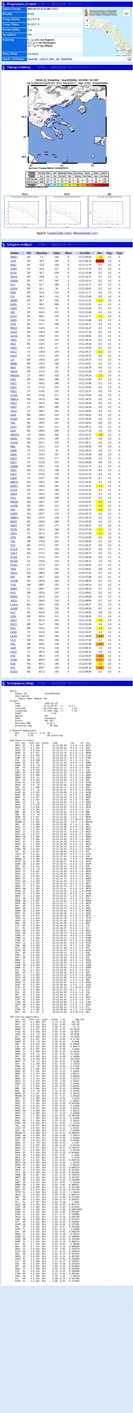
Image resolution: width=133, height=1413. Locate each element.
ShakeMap (66, 58)
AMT (13, 648)
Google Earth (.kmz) (59, 233)
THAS (13, 276)
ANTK (14, 505)
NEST (13, 525)
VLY (12, 545)
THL (12, 422)
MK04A (14, 375)
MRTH (14, 482)
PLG (12, 284)
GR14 (13, 620)
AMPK (14, 466)
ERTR (13, 438)
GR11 (13, 383)
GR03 (13, 320)
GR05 (13, 347)
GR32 (13, 651)
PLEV (13, 624)
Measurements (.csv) (85, 233)
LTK (12, 541)
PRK (12, 446)
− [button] (87, 26)
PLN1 (13, 272)
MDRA (14, 517)
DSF (12, 509)
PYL (12, 667)
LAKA (14, 604)
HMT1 (14, 257)
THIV (13, 470)
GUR (13, 616)
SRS (12, 312)
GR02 (13, 304)
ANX (13, 537)
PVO (13, 592)
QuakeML (32, 58)
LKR (13, 430)
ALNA (14, 336)
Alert (51, 58)
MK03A (14, 434)
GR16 (13, 411)
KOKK (14, 280)
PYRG (13, 565)
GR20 (13, 478)
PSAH (13, 418)
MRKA (14, 399)
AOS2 (13, 332)
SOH (13, 292)
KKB (13, 415)
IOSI (12, 663)
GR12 (13, 351)
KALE (13, 549)
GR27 (13, 474)
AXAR (14, 442)
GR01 (13, 339)
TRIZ (13, 569)
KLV (12, 612)
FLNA (13, 490)
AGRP (13, 608)
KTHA (14, 671)
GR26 (13, 454)
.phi (58, 58)
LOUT (13, 553)
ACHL (14, 395)
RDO (13, 367)
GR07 (13, 407)
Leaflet (117, 55)
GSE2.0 (44, 58)
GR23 (13, 403)
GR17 (13, 462)
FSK (12, 644)
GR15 (13, 533)
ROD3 (13, 596)
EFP (12, 576)
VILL (13, 497)
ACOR (14, 580)
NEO (13, 343)
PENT (13, 521)
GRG (13, 379)
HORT (13, 300)
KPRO (13, 486)
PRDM (14, 501)
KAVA (13, 288)
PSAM (14, 561)
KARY (14, 513)
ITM (12, 655)
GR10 (13, 458)
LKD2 (13, 636)
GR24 (13, 494)
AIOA (13, 600)
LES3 (13, 426)
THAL (13, 572)
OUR (13, 260)
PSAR (13, 557)
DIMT (13, 588)
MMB (13, 363)
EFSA (13, 316)
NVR (13, 324)
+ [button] (87, 20)
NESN (13, 371)
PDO (13, 628)
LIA (12, 296)
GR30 (13, 632)
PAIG (13, 264)
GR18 (13, 355)
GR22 (13, 391)
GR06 (13, 450)
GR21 (13, 387)
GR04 (13, 308)
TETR (13, 529)
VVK (13, 584)
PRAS (13, 328)
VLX (13, 640)
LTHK (13, 659)
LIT (12, 359)
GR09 (13, 268)
